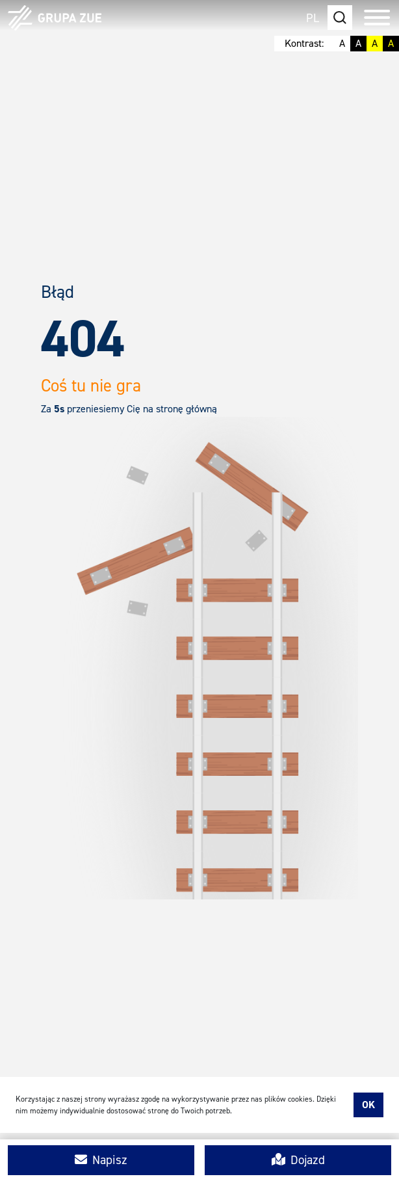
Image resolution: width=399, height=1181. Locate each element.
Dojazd (298, 1160)
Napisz (101, 1160)
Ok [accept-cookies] (368, 1104)
